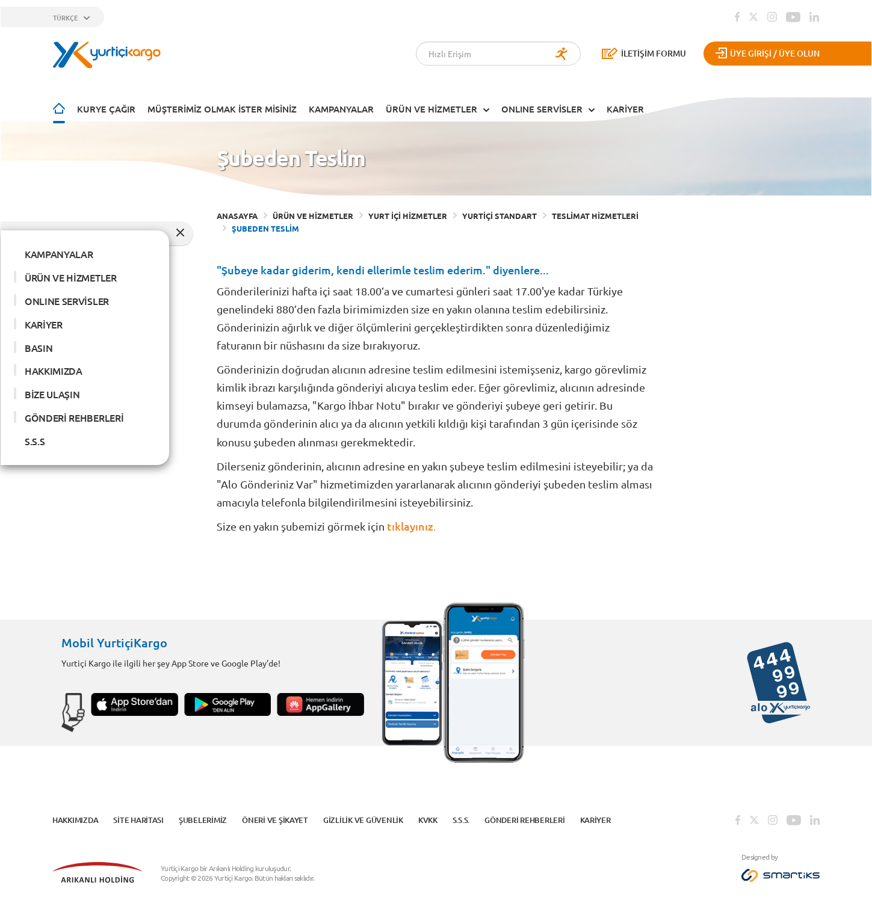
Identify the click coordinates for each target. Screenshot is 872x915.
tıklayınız (410, 524)
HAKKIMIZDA (53, 369)
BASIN (38, 346)
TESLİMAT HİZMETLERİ (595, 214)
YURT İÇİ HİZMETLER (407, 214)
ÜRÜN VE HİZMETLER (431, 108)
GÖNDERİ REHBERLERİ (74, 416)
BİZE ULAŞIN (52, 392)
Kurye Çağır (106, 108)
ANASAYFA (237, 214)
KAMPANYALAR (341, 108)
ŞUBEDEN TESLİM (265, 227)
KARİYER (625, 108)
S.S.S (35, 439)
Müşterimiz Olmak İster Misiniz (222, 108)
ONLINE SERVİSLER (542, 108)
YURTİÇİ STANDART (499, 214)
